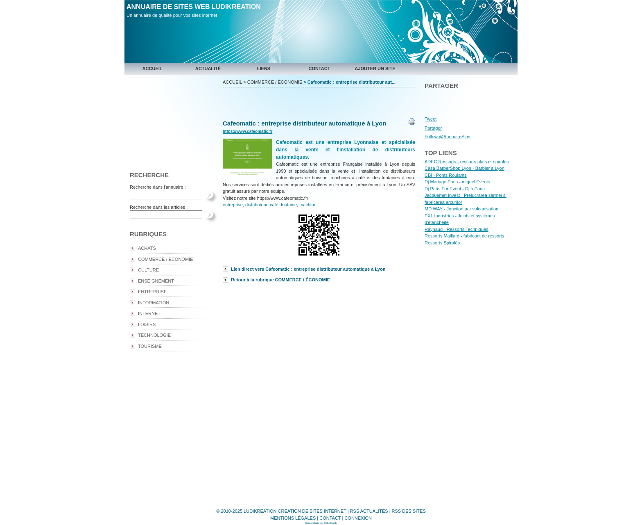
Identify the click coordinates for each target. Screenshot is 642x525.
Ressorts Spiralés (442, 242)
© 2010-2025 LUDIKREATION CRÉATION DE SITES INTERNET (281, 511)
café (274, 204)
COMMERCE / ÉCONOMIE (274, 82)
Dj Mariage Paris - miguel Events (457, 181)
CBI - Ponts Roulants (446, 175)
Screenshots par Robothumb (321, 523)
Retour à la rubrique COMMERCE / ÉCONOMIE (280, 279)
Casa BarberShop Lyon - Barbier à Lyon (464, 168)
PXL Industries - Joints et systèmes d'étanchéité (460, 219)
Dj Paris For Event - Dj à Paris (455, 188)
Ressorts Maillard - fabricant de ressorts (464, 235)
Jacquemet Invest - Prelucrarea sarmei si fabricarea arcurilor (465, 199)
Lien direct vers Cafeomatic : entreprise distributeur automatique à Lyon (308, 269)
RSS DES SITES (409, 511)
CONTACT (330, 518)
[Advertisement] (171, 121)
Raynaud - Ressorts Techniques (456, 229)
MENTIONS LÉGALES (293, 518)
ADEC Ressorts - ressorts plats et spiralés (467, 161)
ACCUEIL (232, 82)
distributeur (256, 204)
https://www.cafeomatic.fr (247, 131)
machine (307, 204)
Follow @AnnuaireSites (448, 136)
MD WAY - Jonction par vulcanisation (461, 208)
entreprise (233, 204)
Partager (433, 128)
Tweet (430, 118)
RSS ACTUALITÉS (369, 511)
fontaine (289, 204)
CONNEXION (358, 518)
